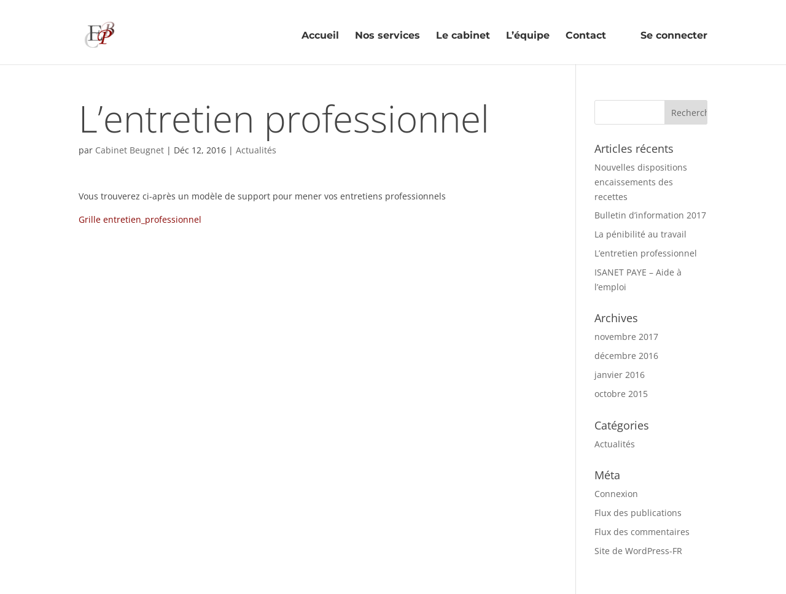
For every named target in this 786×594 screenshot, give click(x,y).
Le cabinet (463, 36)
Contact (586, 36)
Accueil (320, 36)
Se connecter (664, 34)
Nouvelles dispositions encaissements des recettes (640, 181)
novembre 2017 (626, 336)
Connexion (616, 494)
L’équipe (528, 36)
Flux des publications (638, 513)
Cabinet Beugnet (129, 150)
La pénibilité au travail (640, 234)
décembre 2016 (626, 355)
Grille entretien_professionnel (140, 219)
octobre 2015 (621, 393)
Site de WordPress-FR (638, 551)
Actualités (256, 150)
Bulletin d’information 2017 (650, 215)
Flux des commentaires (642, 532)
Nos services (387, 36)
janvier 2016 (619, 374)
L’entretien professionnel (645, 253)
